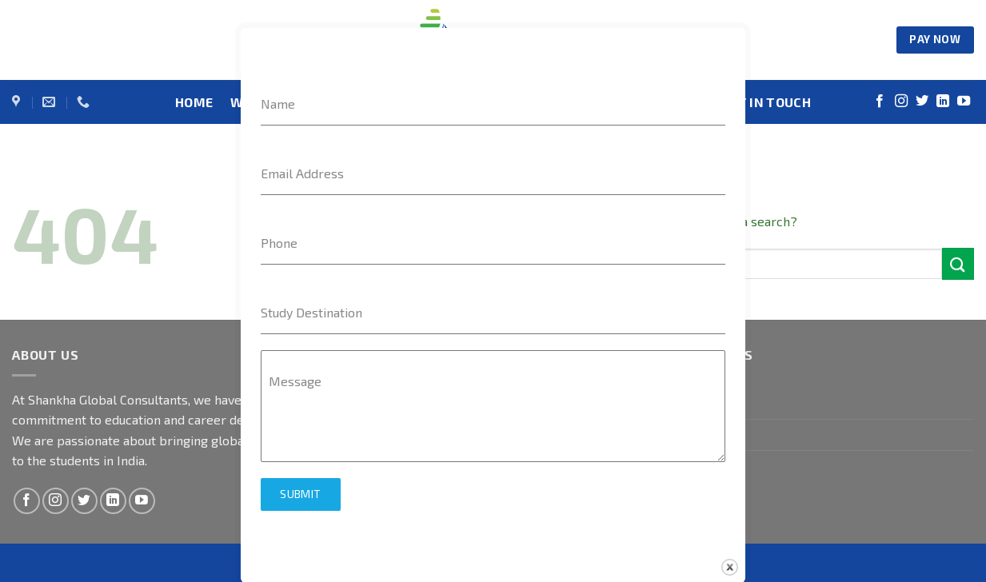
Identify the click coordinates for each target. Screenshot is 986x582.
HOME (194, 102)
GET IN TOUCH (766, 102)
